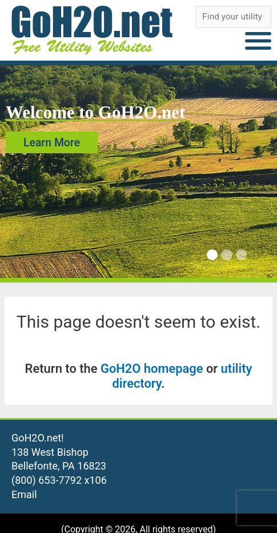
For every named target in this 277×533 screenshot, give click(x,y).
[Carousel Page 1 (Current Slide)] (212, 255)
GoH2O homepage (152, 368)
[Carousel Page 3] (241, 255)
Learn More (51, 142)
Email (24, 494)
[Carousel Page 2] (226, 255)
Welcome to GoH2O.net (95, 112)
